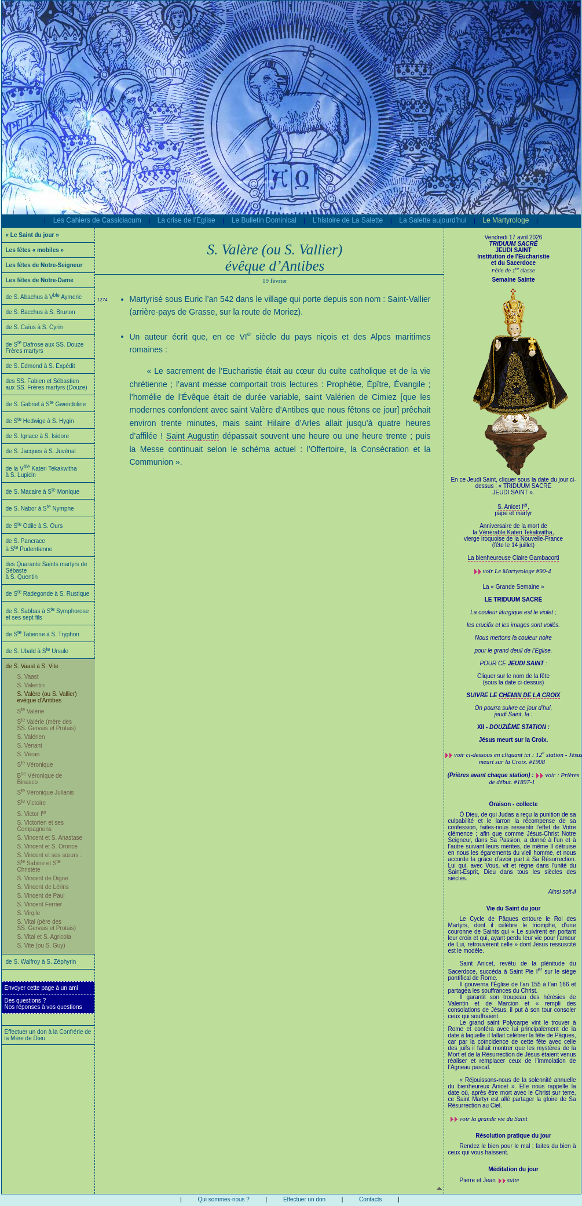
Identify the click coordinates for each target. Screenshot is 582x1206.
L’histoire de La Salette (348, 220)
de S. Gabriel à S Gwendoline (46, 404)
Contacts (370, 1199)
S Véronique (35, 765)
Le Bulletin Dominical (264, 220)
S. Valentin (31, 685)
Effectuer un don (304, 1199)
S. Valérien (31, 737)
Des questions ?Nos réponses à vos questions (43, 1003)
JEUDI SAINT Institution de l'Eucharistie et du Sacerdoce (513, 253)
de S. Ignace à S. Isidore (37, 436)
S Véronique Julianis (45, 792)
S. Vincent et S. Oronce (47, 846)
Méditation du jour (513, 1169)
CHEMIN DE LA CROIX (529, 695)
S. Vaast (28, 676)
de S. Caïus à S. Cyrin (34, 327)
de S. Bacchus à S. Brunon (40, 312)
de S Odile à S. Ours (34, 526)
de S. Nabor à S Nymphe (40, 508)
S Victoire (31, 803)
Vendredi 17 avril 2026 (514, 237)
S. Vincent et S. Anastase (50, 838)
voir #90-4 (517, 570)
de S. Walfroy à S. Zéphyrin (41, 962)
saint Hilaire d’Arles (282, 423)
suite (513, 1179)
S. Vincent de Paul (41, 895)
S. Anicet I (512, 507)
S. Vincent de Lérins (43, 887)
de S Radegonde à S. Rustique (48, 594)
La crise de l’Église (186, 220)
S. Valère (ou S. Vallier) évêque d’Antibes (47, 697)
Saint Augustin (192, 435)
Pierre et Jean (478, 1180)
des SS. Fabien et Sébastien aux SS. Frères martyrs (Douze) (46, 384)
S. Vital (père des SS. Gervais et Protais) (46, 925)
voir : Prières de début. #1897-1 (534, 778)
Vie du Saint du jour (513, 908)
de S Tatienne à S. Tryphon (42, 634)
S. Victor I (32, 814)
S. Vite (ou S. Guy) (41, 945)
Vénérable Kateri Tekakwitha (515, 532)
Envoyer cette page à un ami (41, 988)
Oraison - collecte (513, 804)
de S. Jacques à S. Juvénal (41, 451)
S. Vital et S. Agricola (44, 937)
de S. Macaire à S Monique (43, 492)
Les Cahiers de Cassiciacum (97, 220)
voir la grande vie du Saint (493, 1118)
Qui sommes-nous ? (223, 1199)
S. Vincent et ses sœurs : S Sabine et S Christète (49, 862)
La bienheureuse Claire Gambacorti (513, 558)
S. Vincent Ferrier (40, 904)
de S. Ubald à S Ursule (37, 651)
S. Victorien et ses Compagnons (40, 825)
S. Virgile (29, 913)
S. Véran (28, 754)
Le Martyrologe (505, 220)
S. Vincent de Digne (42, 878)
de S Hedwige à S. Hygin (40, 421)
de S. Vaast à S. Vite (32, 666)
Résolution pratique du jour (513, 1135)
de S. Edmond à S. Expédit (40, 366)
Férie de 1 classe (513, 271)
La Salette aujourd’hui (432, 220)
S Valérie (31, 711)
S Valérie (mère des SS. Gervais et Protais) (46, 725)
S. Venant (29, 745)
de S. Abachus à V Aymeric (44, 297)
